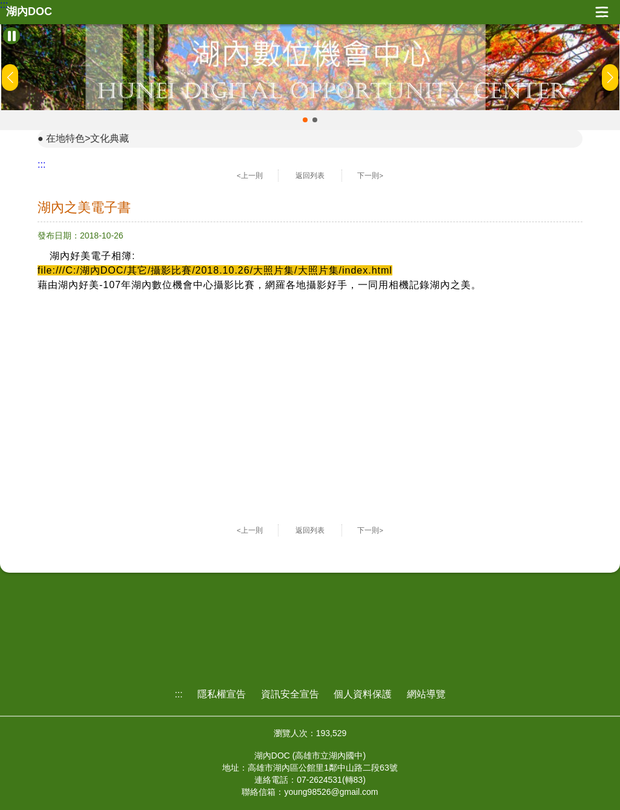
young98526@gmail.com (331, 792)
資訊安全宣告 (290, 694)
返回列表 (310, 175)
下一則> (370, 175)
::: (4, 5)
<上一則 (250, 175)
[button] (305, 119)
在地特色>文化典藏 (87, 138)
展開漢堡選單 (602, 12)
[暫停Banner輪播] (11, 35)
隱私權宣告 (221, 694)
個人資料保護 (363, 694)
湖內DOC (29, 12)
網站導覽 (426, 694)
